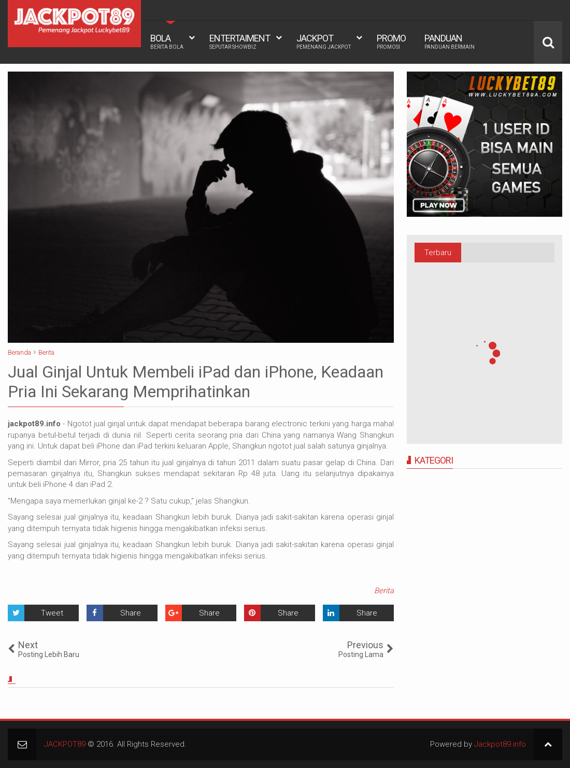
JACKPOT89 (65, 744)
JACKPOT (323, 41)
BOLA (166, 41)
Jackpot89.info (500, 744)
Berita (384, 590)
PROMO (391, 41)
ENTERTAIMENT (239, 41)
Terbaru (437, 252)
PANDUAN (449, 41)
